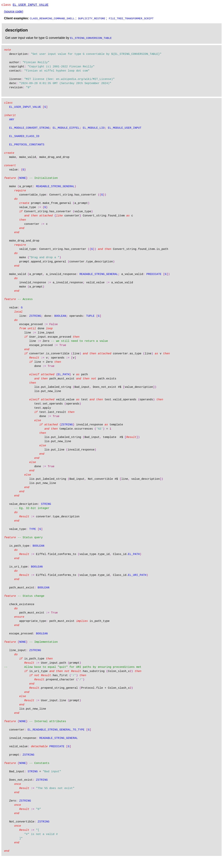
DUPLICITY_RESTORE (91, 19)
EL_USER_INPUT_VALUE (30, 5)
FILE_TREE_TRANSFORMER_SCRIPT (131, 19)
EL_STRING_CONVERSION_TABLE (91, 38)
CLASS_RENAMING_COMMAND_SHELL (52, 19)
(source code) (13, 12)
